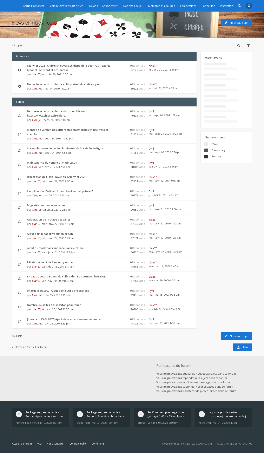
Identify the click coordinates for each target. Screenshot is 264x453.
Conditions (98, 443)
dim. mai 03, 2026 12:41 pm (102, 423)
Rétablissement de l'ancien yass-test (50, 262)
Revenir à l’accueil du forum (29, 347)
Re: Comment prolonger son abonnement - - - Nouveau (167, 412)
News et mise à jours (34, 22)
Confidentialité (78, 443)
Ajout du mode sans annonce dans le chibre (55, 248)
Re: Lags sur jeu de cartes (42, 412)
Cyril (33, 28)
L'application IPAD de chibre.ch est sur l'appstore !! (60, 191)
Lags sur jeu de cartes (223, 412)
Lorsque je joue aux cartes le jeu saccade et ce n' (229, 416)
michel (202, 423)
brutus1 (142, 423)
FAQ (39, 443)
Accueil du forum (22, 443)
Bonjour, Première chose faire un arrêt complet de (107, 416)
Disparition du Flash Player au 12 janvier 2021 (56, 177)
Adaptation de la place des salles (48, 219)
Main (215, 144)
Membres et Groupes (161, 6)
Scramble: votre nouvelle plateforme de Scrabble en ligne (65, 148)
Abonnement (110, 6)
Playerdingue (23, 423)
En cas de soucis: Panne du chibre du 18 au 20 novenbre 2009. (66, 276)
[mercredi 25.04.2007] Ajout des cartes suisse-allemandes (64, 319)
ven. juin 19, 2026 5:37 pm (47, 423)
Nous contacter (56, 443)
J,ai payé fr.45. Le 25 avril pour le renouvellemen (167, 416)
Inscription (226, 6)
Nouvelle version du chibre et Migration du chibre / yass (63, 84)
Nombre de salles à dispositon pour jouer (54, 305)
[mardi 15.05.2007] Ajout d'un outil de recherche (58, 291)
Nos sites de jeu (133, 6)
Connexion (208, 6)
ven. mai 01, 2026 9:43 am (222, 423)
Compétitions (188, 6)
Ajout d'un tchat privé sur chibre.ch (50, 234)
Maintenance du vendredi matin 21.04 (52, 162)
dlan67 (36, 74)
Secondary (218, 150)
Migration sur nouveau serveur (47, 205)
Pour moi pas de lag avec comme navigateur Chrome (46, 416)
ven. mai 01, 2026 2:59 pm (163, 423)
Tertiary (217, 156)
